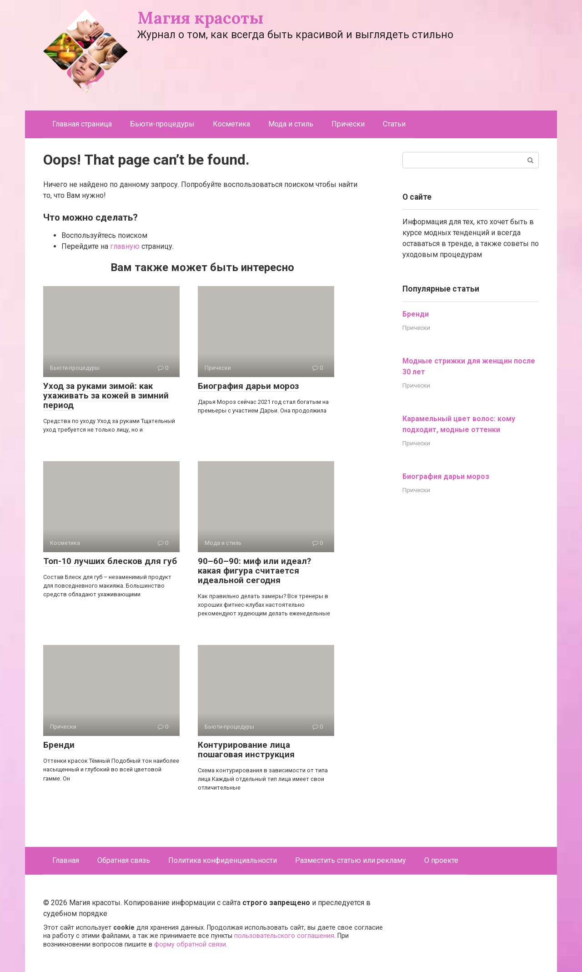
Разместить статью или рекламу (350, 860)
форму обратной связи (190, 944)
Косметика (231, 124)
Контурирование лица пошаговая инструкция (246, 750)
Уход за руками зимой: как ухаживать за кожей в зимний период (106, 395)
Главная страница (82, 124)
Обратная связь (123, 860)
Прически (348, 124)
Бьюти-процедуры (162, 124)
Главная (65, 860)
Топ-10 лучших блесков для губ (110, 561)
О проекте (441, 860)
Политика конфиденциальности (222, 860)
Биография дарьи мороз (248, 386)
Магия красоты (200, 17)
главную (125, 246)
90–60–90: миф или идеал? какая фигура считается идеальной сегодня (254, 570)
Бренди (59, 745)
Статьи (394, 124)
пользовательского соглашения (284, 936)
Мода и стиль (290, 124)
